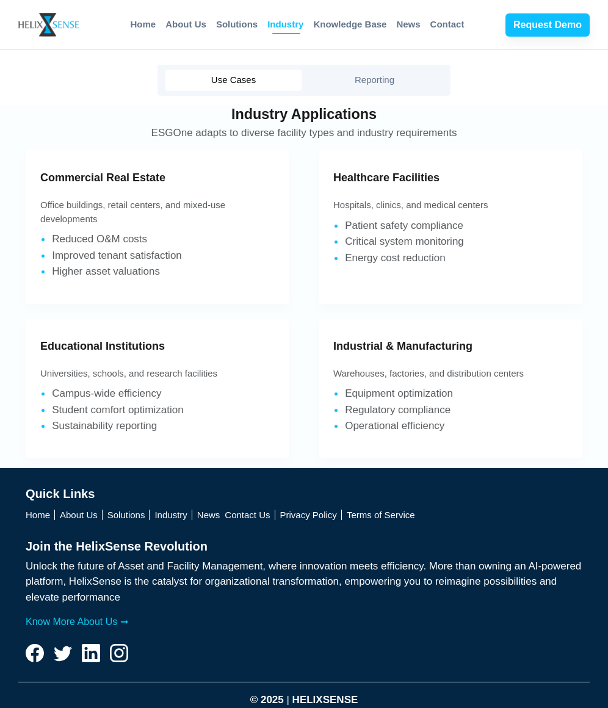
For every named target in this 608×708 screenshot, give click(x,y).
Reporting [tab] (374, 79)
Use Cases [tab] (233, 79)
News (408, 24)
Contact (447, 24)
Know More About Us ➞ (77, 621)
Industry (285, 24)
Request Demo (547, 25)
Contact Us (247, 515)
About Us (185, 24)
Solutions (237, 24)
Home (143, 24)
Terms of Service (381, 515)
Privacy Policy (308, 515)
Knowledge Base (349, 24)
